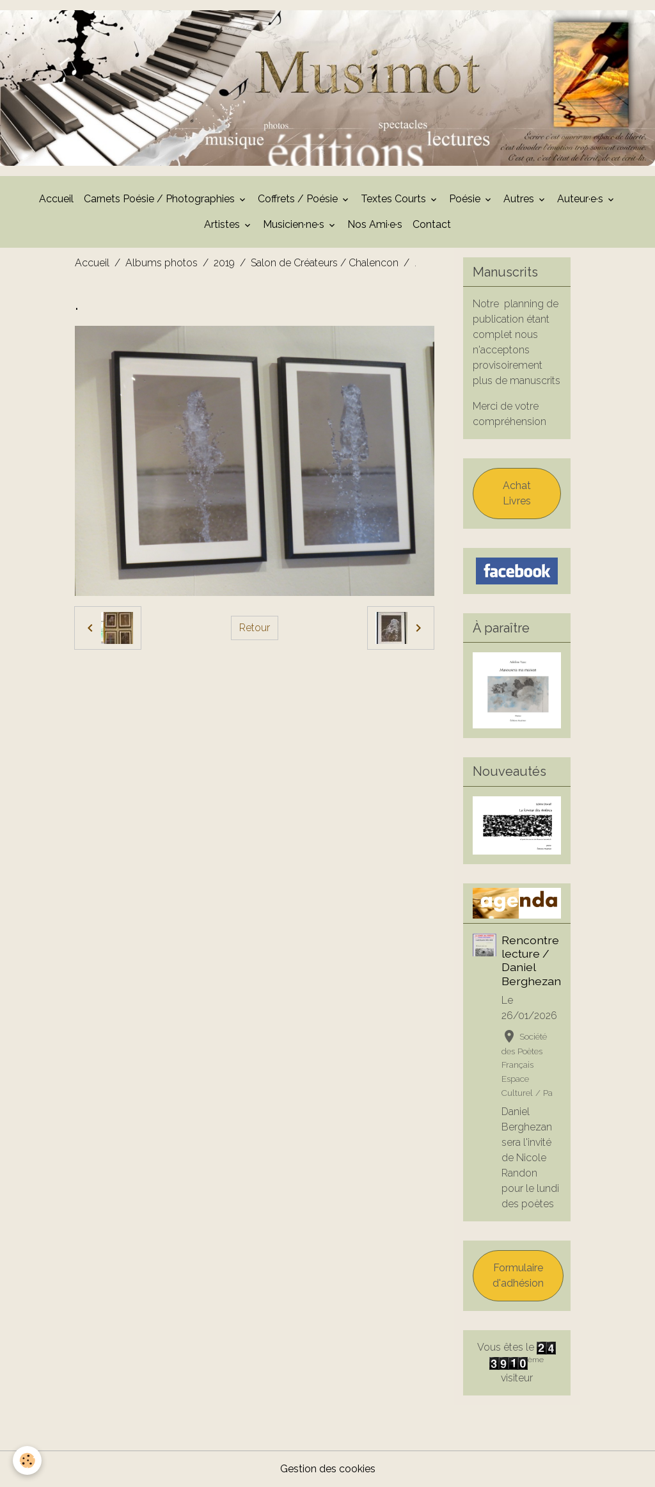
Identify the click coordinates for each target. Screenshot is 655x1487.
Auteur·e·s (581, 199)
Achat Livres (517, 493)
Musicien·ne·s (295, 224)
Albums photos (161, 263)
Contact (432, 224)
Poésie (466, 199)
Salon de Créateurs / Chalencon (325, 263)
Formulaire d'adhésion (518, 1275)
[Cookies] (27, 1460)
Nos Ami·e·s (374, 224)
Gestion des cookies (327, 1469)
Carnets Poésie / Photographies (160, 199)
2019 (224, 263)
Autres (520, 199)
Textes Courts (395, 199)
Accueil (56, 199)
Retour (254, 628)
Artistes (223, 224)
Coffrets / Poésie (299, 199)
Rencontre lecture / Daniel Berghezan (531, 960)
